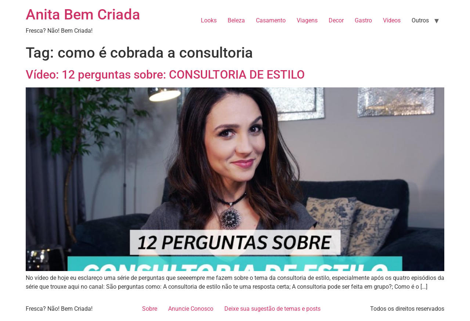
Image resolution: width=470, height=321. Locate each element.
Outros (420, 20)
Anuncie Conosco (190, 308)
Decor (336, 20)
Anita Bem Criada (83, 14)
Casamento (271, 20)
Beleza (236, 20)
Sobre (149, 308)
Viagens (307, 20)
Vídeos (392, 20)
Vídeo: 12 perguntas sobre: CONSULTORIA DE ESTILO (165, 75)
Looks (209, 20)
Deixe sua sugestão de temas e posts (272, 308)
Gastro (363, 20)
